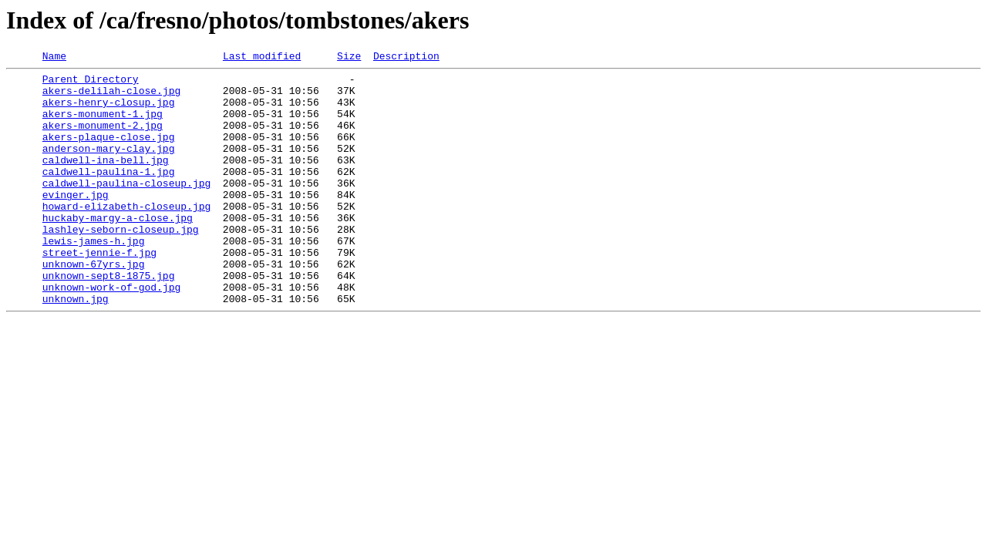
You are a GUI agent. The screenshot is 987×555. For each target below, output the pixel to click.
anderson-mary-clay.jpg (108, 166)
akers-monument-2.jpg (102, 139)
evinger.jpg (75, 222)
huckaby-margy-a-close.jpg (117, 250)
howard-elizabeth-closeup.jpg (126, 236)
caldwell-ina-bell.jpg (105, 180)
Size (349, 58)
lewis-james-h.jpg (93, 277)
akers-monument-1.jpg (102, 125)
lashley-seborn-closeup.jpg (120, 264)
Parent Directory (90, 83)
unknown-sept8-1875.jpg (108, 319)
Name (54, 58)
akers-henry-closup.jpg (108, 111)
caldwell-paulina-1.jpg (108, 194)
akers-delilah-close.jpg (111, 97)
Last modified (262, 58)
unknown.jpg (75, 347)
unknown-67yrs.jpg (93, 305)
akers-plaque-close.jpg (108, 153)
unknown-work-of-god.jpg (111, 333)
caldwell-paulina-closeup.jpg (126, 208)
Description (406, 58)
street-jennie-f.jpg (99, 291)
